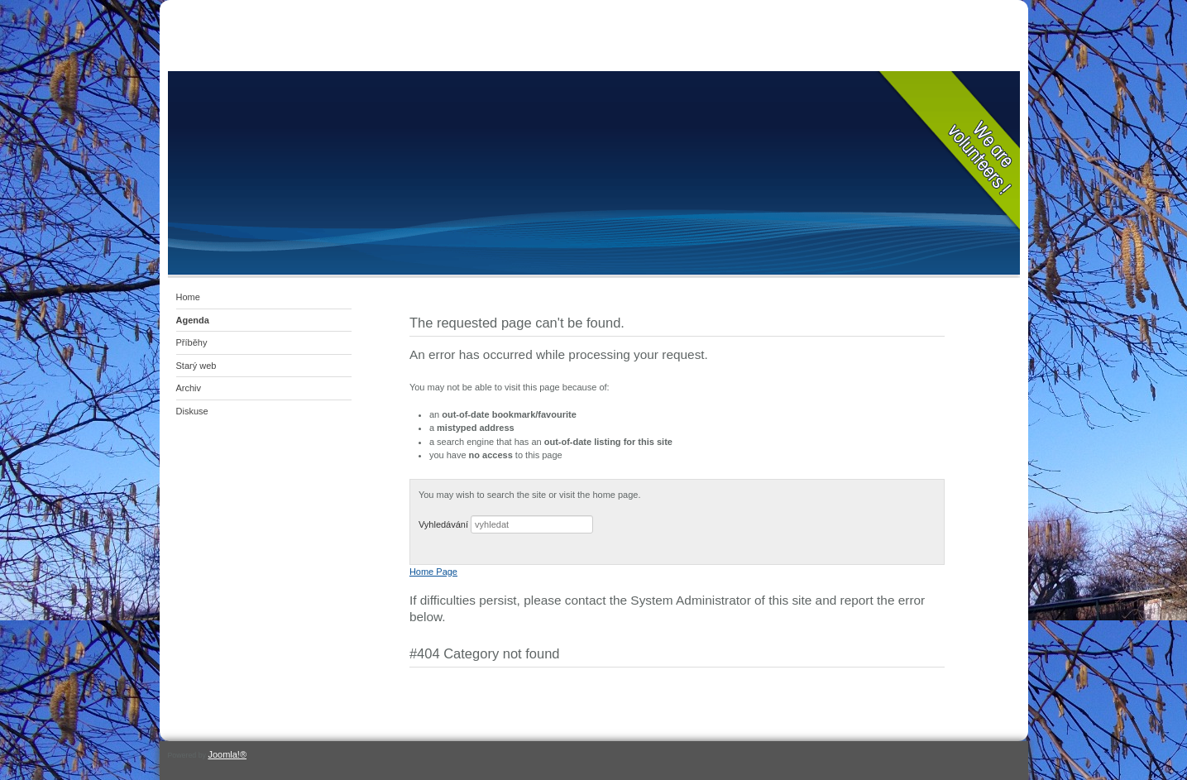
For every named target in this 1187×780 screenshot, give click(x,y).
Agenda (192, 320)
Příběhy (192, 342)
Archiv (189, 388)
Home (188, 297)
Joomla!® (227, 754)
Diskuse (192, 411)
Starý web (196, 366)
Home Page (433, 572)
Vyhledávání (443, 524)
